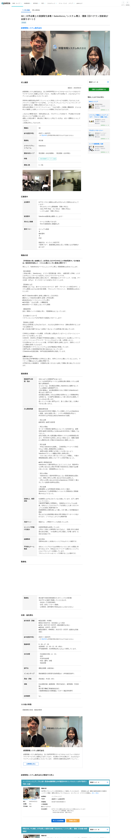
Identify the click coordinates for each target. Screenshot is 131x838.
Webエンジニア (93, 101)
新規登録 (128, 5)
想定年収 (43, 135)
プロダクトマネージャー (96, 130)
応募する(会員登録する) (99, 89)
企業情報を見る (30, 760)
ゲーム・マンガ (63, 3)
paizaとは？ (80, 3)
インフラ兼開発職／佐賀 (96, 144)
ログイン (123, 5)
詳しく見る (95, 789)
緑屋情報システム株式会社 (31, 28)
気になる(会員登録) (58, 817)
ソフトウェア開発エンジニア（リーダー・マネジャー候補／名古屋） (98, 116)
